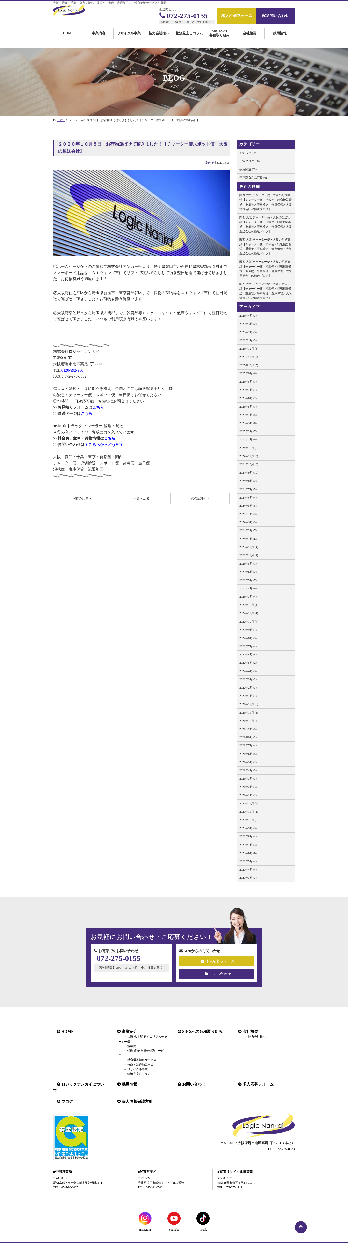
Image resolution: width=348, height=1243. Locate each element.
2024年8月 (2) (248, 481)
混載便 (125, 1046)
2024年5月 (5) (248, 505)
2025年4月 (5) (248, 415)
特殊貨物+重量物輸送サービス (141, 1050)
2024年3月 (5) (248, 522)
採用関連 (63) (248, 169)
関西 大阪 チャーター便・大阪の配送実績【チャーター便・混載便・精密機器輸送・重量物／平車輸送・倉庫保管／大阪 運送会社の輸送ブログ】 (265, 202)
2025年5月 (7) (248, 406)
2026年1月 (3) (248, 340)
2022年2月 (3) (248, 687)
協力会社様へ (159, 39)
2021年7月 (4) (248, 745)
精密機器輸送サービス (135, 1055)
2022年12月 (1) (248, 605)
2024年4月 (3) (248, 514)
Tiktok (203, 1219)
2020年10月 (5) (248, 820)
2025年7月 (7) (248, 390)
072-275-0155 (184, 16)
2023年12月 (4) (248, 547)
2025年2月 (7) (248, 431)
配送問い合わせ (275, 16)
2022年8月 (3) (248, 638)
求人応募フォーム (236, 16)
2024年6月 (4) (248, 497)
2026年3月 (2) (248, 324)
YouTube (174, 1219)
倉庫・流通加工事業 (134, 1060)
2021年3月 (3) (248, 778)
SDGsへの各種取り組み (219, 39)
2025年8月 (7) (248, 381)
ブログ (63, 1090)
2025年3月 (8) (248, 423)
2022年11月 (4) (248, 613)
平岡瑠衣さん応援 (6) (253, 177)
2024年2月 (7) (248, 530)
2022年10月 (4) (248, 621)
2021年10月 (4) (248, 720)
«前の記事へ (82, 498)
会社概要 (249, 39)
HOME (68, 39)
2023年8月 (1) (248, 563)
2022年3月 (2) (248, 679)
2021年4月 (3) (248, 770)
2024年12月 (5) (248, 448)
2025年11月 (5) (248, 357)
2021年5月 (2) (248, 762)
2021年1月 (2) (248, 795)
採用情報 (280, 39)
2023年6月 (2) (248, 571)
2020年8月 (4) (248, 836)
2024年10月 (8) (248, 464)
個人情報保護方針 (133, 1090)
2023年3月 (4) (248, 596)
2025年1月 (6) (248, 439)
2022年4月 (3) (248, 671)
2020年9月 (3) (248, 828)
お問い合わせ (218, 974)
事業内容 (98, 39)
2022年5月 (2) (248, 662)
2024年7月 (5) (248, 489)
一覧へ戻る (141, 498)
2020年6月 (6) (248, 853)
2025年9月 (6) (248, 373)
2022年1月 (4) (248, 696)
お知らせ (209, 162)
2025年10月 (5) (248, 365)
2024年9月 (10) (248, 472)
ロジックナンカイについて (81, 1080)
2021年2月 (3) (248, 787)
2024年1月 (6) (248, 539)
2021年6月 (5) (248, 754)
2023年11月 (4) (248, 555)
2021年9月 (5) (248, 729)
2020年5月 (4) (248, 861)
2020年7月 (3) (248, 845)
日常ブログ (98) (249, 161)
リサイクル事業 (129, 39)
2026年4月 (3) (248, 315)
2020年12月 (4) (248, 803)
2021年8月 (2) (248, 737)
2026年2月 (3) (248, 332)
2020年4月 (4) (248, 869)
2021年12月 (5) (248, 704)
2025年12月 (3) (248, 348)
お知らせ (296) (248, 153)
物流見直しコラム (189, 39)
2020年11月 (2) (248, 811)
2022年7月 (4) (248, 646)
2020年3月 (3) (248, 877)
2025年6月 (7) (248, 398)
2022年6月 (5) (248, 654)
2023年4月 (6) (248, 588)
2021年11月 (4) (248, 712)
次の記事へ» (200, 498)
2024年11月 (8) (248, 456)
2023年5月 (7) (248, 580)
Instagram (145, 1219)
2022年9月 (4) (248, 630)
